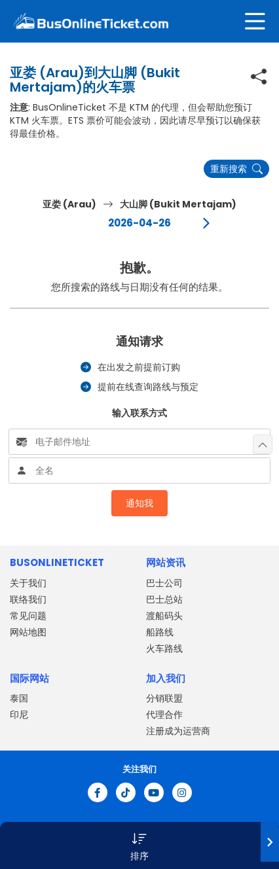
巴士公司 (164, 583)
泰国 (19, 698)
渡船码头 (164, 615)
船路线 (160, 632)
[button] (139, 845)
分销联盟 (164, 698)
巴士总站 (164, 599)
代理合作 (164, 714)
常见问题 (28, 615)
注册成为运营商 (178, 730)
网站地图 (28, 632)
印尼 (19, 714)
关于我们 (28, 583)
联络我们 (28, 599)
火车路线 (164, 648)
